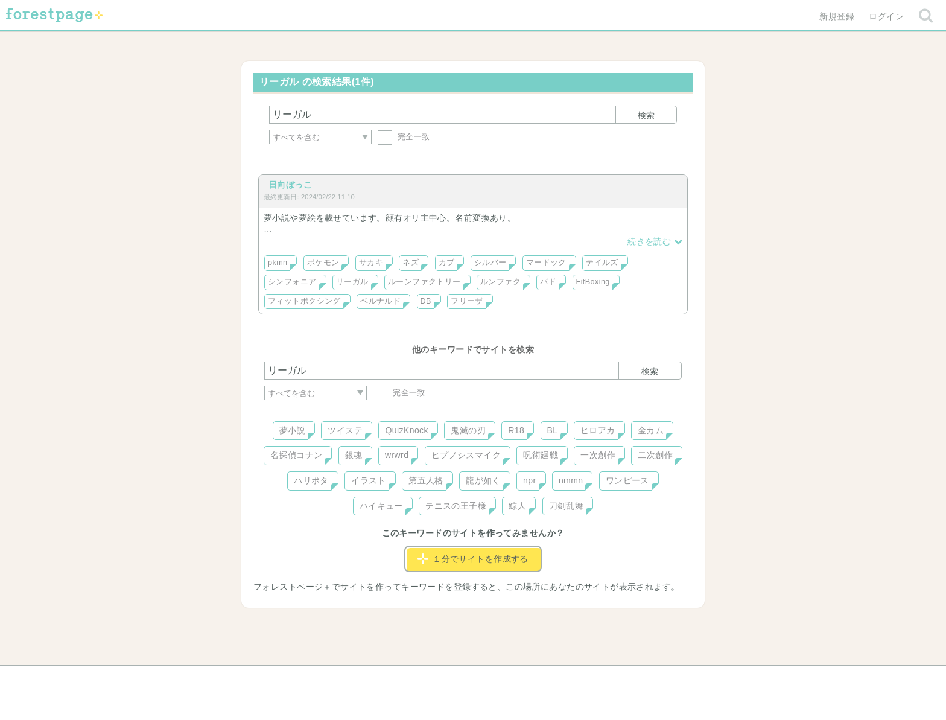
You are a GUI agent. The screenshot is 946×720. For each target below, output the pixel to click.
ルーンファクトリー (424, 282)
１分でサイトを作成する (473, 558)
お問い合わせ (386, 679)
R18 (516, 430)
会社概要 (519, 679)
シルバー (490, 262)
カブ (447, 262)
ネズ (410, 262)
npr (529, 480)
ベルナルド (380, 301)
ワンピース (627, 480)
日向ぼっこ (290, 185)
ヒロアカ (597, 430)
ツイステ (345, 430)
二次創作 (655, 455)
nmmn (571, 480)
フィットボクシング (304, 301)
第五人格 (425, 480)
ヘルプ (318, 679)
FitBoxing (593, 282)
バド (548, 282)
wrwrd (396, 455)
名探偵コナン (296, 455)
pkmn (277, 262)
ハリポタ (311, 480)
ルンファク (500, 282)
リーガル (352, 282)
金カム (651, 430)
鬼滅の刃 (468, 430)
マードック (546, 262)
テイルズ (602, 262)
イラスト (368, 480)
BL (552, 430)
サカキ (371, 262)
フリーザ (467, 301)
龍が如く (483, 480)
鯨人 (517, 506)
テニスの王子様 (455, 506)
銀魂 (354, 455)
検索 (646, 115)
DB (426, 301)
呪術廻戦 (540, 455)
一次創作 (597, 455)
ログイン (886, 16)
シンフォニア (292, 282)
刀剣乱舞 (566, 506)
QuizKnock (406, 430)
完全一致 (404, 136)
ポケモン (323, 262)
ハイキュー (381, 506)
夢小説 (292, 430)
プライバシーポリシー (603, 679)
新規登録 (836, 16)
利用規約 (456, 679)
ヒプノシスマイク (466, 455)
